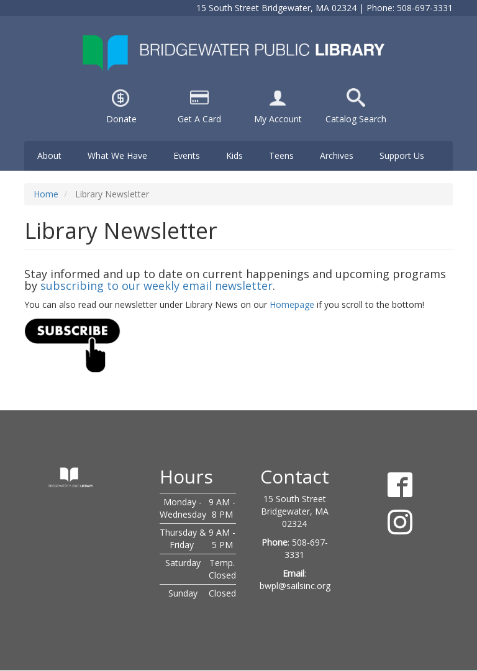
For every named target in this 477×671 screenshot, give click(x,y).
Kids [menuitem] (234, 155)
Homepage (292, 304)
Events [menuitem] (186, 155)
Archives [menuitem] (336, 155)
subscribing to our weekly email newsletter (156, 285)
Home (46, 194)
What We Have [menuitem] (117, 155)
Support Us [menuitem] (401, 155)
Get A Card (199, 119)
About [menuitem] (49, 155)
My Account (278, 119)
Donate (121, 119)
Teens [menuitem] (281, 155)
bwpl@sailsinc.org (295, 586)
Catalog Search (355, 119)
